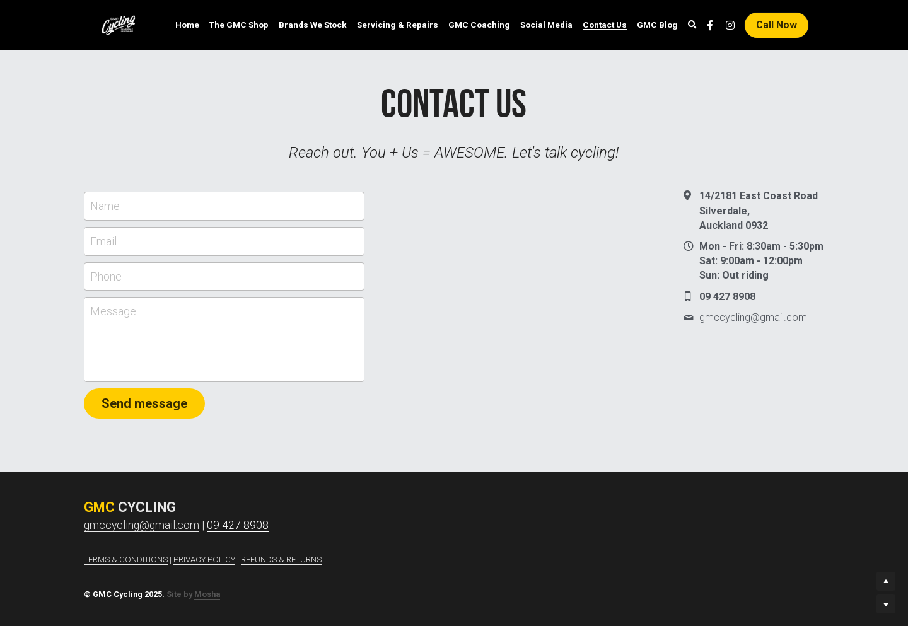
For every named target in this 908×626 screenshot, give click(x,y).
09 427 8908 (238, 525)
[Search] (692, 25)
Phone (106, 276)
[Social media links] (710, 25)
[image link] (118, 24)
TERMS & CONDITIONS (126, 559)
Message (113, 311)
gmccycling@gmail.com (141, 525)
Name (105, 205)
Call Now (776, 25)
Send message (144, 403)
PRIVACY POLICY (204, 559)
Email (103, 241)
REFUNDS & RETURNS (281, 559)
